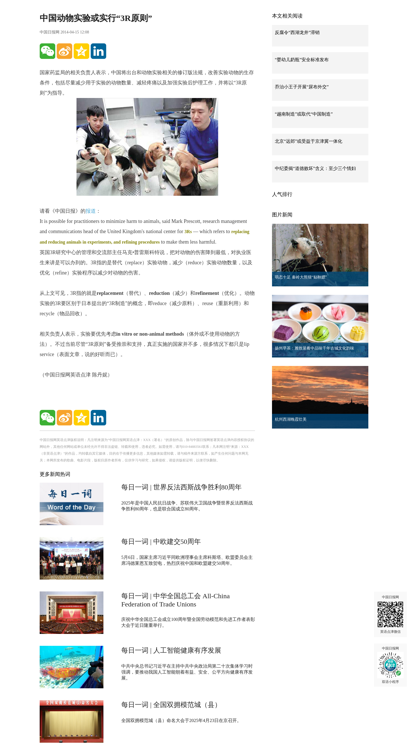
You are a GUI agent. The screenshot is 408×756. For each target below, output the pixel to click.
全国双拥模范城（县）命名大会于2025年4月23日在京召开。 (181, 720)
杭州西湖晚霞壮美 (291, 419)
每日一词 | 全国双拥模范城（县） (171, 704)
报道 (91, 211)
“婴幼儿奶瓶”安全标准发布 (302, 59)
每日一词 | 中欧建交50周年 (161, 541)
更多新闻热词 (55, 474)
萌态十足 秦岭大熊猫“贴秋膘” (301, 277)
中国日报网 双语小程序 (390, 665)
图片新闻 (282, 215)
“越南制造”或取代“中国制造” (304, 114)
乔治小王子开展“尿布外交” (302, 86)
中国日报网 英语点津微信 (390, 614)
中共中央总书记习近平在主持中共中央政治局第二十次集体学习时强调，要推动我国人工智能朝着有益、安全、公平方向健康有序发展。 (187, 672)
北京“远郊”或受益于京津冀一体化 (308, 141)
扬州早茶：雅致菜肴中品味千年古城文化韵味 (314, 348)
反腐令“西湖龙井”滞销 (297, 32)
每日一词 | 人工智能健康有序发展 (171, 650)
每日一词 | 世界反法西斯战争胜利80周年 (181, 487)
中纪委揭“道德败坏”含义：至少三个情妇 (315, 168)
